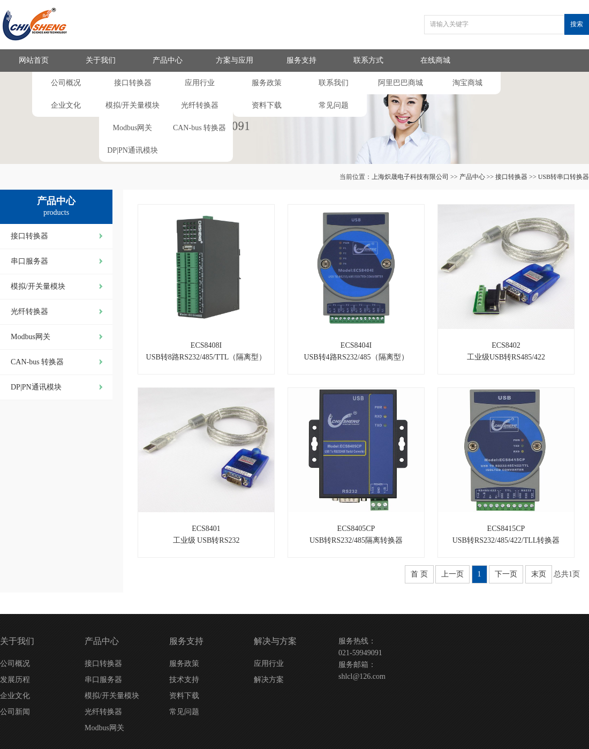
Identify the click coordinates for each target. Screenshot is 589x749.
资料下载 (267, 105)
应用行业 (200, 83)
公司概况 (66, 83)
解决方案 (269, 680)
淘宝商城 (467, 83)
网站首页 (34, 60)
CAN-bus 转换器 (199, 128)
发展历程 (15, 680)
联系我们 (334, 83)
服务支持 (301, 60)
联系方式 (368, 60)
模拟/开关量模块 (132, 105)
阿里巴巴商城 (400, 83)
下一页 (506, 574)
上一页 (452, 574)
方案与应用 (234, 60)
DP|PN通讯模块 (132, 150)
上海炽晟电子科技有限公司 (410, 177)
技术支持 (184, 680)
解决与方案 (275, 641)
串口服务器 (29, 261)
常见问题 (334, 105)
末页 (538, 574)
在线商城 (435, 60)
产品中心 (168, 60)
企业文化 (66, 105)
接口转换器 (133, 83)
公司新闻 (15, 712)
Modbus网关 (133, 128)
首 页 (419, 574)
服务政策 (267, 83)
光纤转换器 (199, 105)
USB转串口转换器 (563, 177)
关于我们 (101, 60)
